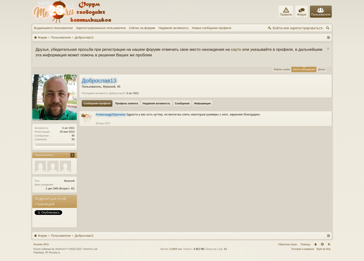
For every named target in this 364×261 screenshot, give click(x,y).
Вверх (322, 244)
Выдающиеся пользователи (53, 28)
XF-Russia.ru (52, 252)
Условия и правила (303, 249)
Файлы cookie (282, 69)
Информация (202, 103)
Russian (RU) (41, 244)
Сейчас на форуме (142, 28)
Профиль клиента (126, 103)
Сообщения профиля (97, 103)
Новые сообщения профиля (211, 28)
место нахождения (304, 69)
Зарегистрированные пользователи (101, 28)
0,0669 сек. (175, 249)
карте (236, 49)
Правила (286, 11)
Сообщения (182, 103)
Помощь (306, 244)
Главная (315, 244)
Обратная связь (287, 244)
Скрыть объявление (328, 49)
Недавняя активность (174, 28)
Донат (321, 69)
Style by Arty (323, 249)
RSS (329, 244)
